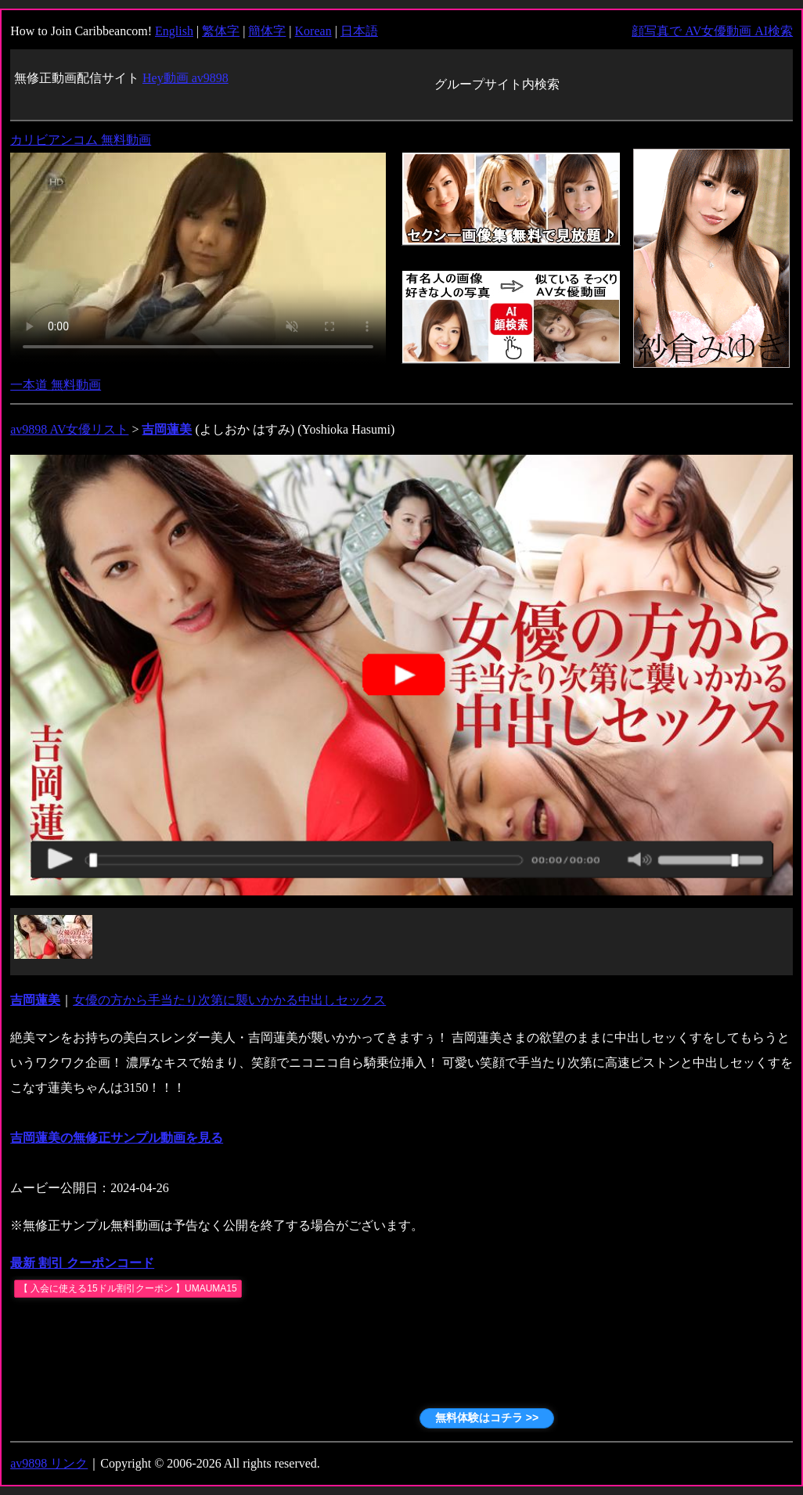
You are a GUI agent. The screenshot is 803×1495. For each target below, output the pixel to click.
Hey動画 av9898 (185, 78)
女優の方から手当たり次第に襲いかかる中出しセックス (229, 1000)
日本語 (359, 31)
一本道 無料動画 (55, 384)
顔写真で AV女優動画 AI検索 (712, 31)
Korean (313, 31)
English (174, 31)
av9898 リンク (49, 1463)
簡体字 (267, 31)
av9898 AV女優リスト (69, 429)
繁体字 (220, 31)
